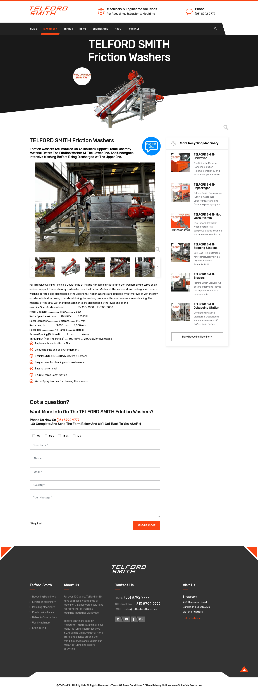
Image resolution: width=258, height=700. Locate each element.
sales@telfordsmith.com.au (140, 609)
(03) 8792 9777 (205, 13)
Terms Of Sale (119, 685)
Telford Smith (41, 585)
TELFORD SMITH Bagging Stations (205, 246)
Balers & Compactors (44, 617)
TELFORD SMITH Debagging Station (206, 306)
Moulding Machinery (43, 607)
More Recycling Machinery (197, 336)
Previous (27, 207)
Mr (36, 436)
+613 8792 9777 (147, 604)
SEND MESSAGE (146, 525)
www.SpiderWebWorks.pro (187, 685)
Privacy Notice (161, 685)
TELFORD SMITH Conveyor (204, 156)
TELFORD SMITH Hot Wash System (207, 216)
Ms (77, 436)
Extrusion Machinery (44, 601)
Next (157, 267)
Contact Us (124, 585)
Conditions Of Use (140, 685)
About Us (71, 585)
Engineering (39, 627)
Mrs (49, 436)
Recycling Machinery (44, 596)
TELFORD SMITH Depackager (204, 186)
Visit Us (189, 585)
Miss (63, 436)
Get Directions (191, 618)
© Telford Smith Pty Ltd (70, 685)
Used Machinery (41, 622)
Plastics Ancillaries (43, 612)
